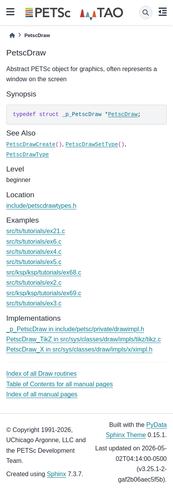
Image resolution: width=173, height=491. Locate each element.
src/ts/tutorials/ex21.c (35, 231)
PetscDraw (123, 114)
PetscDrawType (27, 155)
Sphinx (56, 474)
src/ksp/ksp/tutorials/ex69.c (43, 293)
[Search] (145, 12)
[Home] (12, 35)
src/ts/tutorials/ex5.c (33, 262)
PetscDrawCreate (30, 144)
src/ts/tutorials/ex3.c (33, 303)
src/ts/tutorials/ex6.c (33, 241)
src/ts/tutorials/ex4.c (33, 251)
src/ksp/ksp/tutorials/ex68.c (43, 272)
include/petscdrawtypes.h (41, 205)
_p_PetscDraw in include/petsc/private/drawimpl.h (75, 329)
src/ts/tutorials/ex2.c (33, 282)
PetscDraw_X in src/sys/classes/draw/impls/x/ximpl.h (79, 349)
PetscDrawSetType (92, 144)
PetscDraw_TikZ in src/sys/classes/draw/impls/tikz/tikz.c (83, 339)
